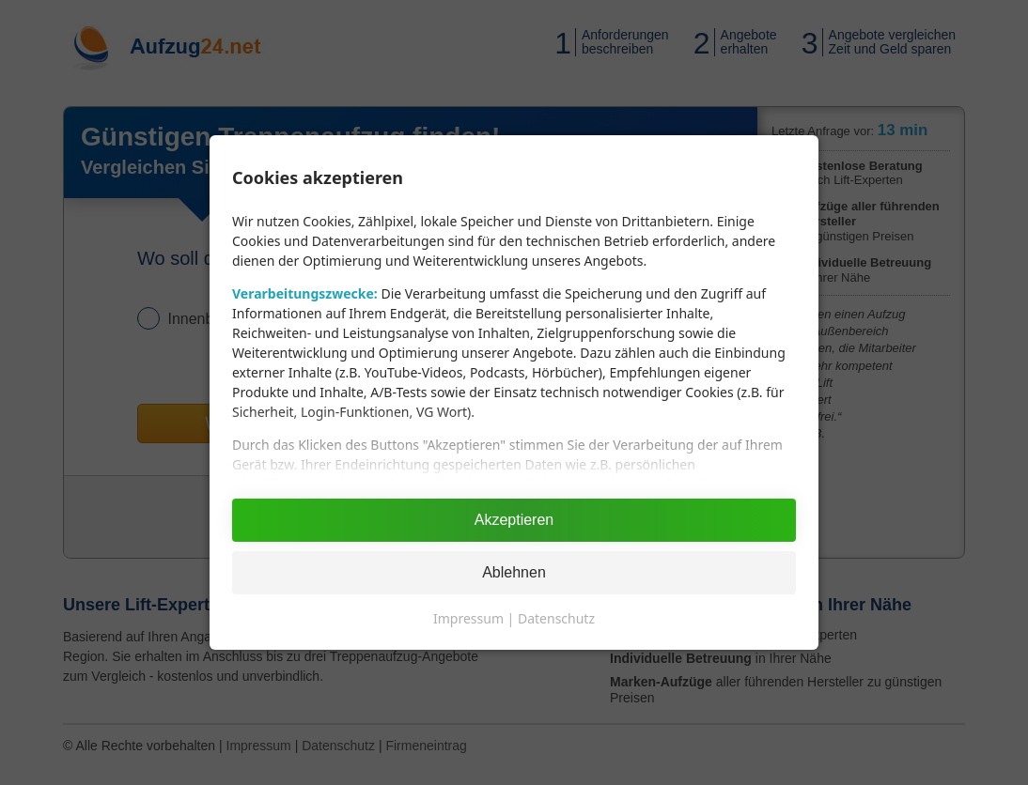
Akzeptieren (514, 520)
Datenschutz (556, 618)
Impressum (468, 618)
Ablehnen (514, 572)
